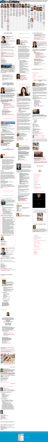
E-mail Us (35, 250)
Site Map (35, 251)
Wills (34, 244)
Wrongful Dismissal (36, 245)
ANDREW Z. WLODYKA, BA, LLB (23, 145)
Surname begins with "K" (22, 37)
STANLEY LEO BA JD (29, 8)
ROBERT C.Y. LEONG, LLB (8, 8)
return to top (11, 118)
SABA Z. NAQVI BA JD (2, 8)
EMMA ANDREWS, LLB (23, 8)
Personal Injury (36, 239)
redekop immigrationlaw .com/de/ (40, 54)
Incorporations (36, 235)
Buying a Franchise (36, 176)
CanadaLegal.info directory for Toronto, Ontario (40, 160)
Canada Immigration (36, 188)
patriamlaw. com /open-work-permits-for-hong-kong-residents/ (8, 23)
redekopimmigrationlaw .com (10, 114)
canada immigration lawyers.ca (35, 16)
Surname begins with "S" (4, 309)
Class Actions (36, 179)
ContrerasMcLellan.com (24, 200)
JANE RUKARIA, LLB (11, 8)
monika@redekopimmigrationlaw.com (41, 63)
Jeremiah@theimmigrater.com (40, 105)
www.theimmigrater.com (40, 106)
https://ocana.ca (5, 427)
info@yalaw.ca (4, 418)
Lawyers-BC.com (24, 208)
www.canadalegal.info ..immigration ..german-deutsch (40, 57)
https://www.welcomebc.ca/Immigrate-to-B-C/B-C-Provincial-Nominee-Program (39, 39)
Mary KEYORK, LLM (35, 11)
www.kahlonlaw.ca (24, 78)
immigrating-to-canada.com (41, 22)
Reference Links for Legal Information (37, 76)
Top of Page (35, 254)
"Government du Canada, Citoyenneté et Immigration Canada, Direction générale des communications (7, 349)
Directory (39, 156)
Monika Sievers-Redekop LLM (8, 317)
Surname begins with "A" (6, 118)
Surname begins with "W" (6, 364)
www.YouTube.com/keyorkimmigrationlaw (39, 137)
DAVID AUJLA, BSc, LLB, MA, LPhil (32, 12)
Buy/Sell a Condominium (37, 175)
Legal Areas (35, 252)
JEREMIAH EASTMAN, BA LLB (38, 12)
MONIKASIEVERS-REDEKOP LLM (5, 9)
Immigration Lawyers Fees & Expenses (44, 24)
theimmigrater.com (42, 231)
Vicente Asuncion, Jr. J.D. (17, 8)
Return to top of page (10, 386)
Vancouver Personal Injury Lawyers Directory (40, 240)
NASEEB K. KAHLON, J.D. (14, 8)
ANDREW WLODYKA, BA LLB (26, 8)
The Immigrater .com (38, 21)
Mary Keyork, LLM (41, 11)
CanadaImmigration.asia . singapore (5, 270)
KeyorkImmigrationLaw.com (38, 133)
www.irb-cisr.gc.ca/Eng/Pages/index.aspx (39, 36)
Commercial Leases (36, 180)
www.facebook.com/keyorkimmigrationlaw (39, 135)
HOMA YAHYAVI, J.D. (20, 8)
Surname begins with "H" (22, 33)
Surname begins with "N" (22, 84)
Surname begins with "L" (6, 195)
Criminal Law (35, 183)
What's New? (34, 75)
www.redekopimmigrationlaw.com (6, 343)
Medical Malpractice (36, 236)
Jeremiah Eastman (38, 228)
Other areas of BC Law (36, 72)
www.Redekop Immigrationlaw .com (40, 55)
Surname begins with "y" (4, 386)
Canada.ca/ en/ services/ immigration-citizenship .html (44, 9)
